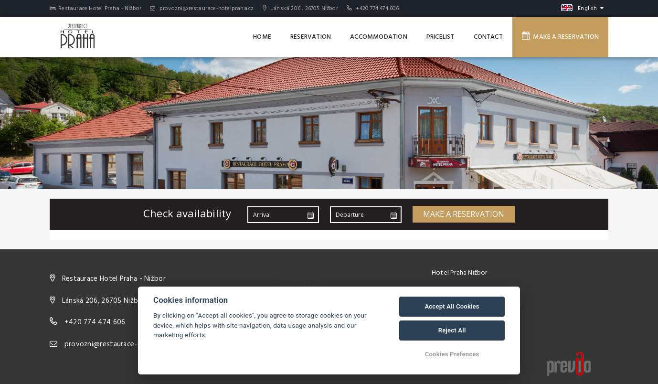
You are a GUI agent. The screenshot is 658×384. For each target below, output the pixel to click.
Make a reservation (560, 37)
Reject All (452, 330)
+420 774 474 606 (377, 8)
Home (262, 37)
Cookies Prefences (452, 354)
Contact (488, 37)
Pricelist (440, 37)
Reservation (310, 37)
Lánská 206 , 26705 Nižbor (300, 8)
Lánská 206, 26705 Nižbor (103, 301)
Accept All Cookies (452, 306)
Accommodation (378, 37)
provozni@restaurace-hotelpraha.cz (202, 8)
